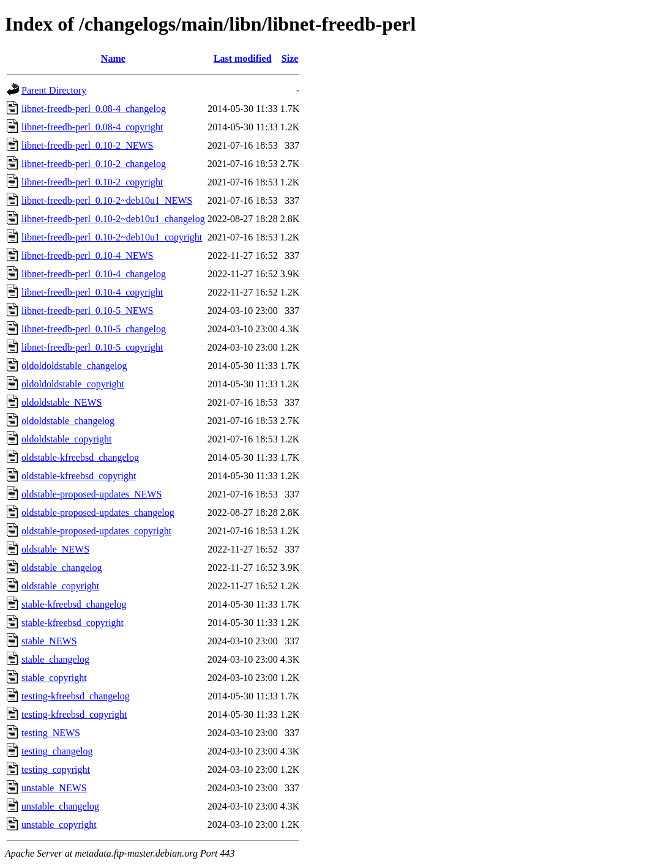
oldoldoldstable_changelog (74, 365)
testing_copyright (55, 769)
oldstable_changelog (61, 567)
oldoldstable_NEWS (61, 402)
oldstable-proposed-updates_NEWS (91, 494)
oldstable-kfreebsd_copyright (78, 476)
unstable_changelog (60, 806)
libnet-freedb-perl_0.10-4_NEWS (87, 255)
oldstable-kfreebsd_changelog (80, 457)
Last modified (243, 58)
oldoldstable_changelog (67, 420)
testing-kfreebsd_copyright (74, 714)
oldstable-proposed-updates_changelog (97, 512)
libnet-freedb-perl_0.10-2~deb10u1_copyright (111, 237)
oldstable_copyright (60, 586)
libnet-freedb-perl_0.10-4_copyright (92, 292)
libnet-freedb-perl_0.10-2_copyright (92, 182)
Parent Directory (53, 90)
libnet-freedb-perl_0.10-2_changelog (93, 163)
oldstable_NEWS (55, 549)
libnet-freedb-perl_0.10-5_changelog (93, 329)
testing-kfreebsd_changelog (75, 696)
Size (290, 58)
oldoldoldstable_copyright (72, 384)
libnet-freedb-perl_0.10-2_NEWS (87, 145)
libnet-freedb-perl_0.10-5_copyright (92, 347)
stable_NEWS (49, 641)
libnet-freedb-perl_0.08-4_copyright (92, 127)
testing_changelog (56, 751)
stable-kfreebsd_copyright (72, 622)
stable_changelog (55, 659)
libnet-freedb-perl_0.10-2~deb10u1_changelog (113, 219)
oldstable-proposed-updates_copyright (96, 531)
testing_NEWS (50, 733)
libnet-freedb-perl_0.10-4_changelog (93, 274)
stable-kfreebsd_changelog (73, 604)
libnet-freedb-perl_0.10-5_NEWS (87, 310)
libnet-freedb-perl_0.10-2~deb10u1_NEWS (106, 200)
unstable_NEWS (54, 788)
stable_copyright (54, 677)
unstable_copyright (59, 824)
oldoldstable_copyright (66, 439)
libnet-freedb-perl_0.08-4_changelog (93, 108)
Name (113, 58)
